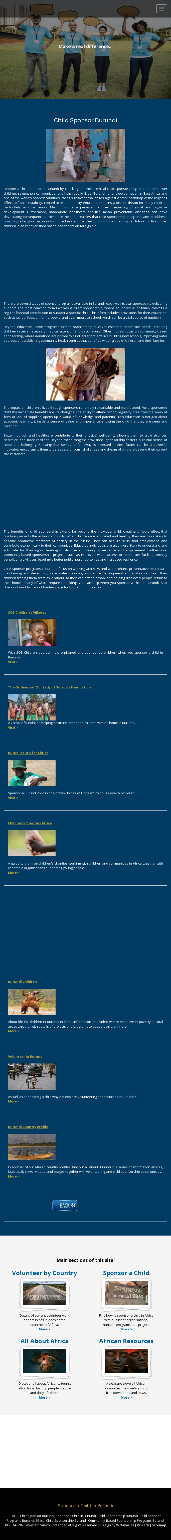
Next (162, 45)
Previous (9, 45)
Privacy (143, 1525)
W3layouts (125, 1525)
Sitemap (159, 1525)
